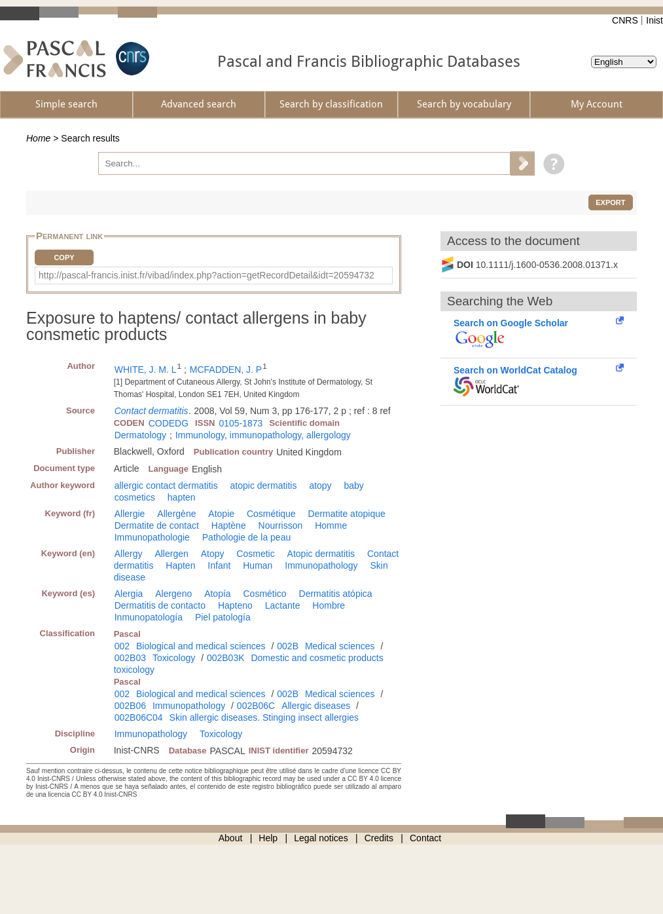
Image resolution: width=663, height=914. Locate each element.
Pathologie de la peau (246, 537)
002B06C (256, 705)
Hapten (180, 565)
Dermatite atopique (346, 513)
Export (610, 202)
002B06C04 (139, 717)
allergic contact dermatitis (166, 485)
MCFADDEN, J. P (226, 369)
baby (354, 485)
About (231, 838)
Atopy (212, 553)
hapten (182, 497)
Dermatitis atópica (335, 593)
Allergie (130, 513)
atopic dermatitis (263, 485)
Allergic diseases (315, 705)
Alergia (129, 593)
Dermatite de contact (157, 525)
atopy (320, 485)
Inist (654, 20)
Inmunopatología (149, 617)
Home (38, 138)
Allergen (171, 553)
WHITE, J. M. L (146, 369)
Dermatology (140, 435)
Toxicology (173, 658)
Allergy (129, 553)
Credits (379, 838)
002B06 (130, 705)
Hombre (328, 605)
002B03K (226, 658)
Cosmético (265, 593)
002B (287, 646)
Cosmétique (271, 513)
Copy (64, 257)
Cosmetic (255, 553)
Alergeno (173, 593)
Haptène (228, 525)
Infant (218, 565)
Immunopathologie (152, 537)
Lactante (282, 605)
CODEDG (168, 423)
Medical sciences (340, 646)
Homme (331, 525)
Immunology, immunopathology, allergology (263, 435)
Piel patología (223, 617)
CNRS (625, 20)
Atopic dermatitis (321, 553)
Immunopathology (321, 565)
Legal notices (321, 838)
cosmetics (135, 497)
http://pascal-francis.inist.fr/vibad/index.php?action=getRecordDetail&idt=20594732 (206, 275)
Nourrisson (281, 525)
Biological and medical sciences (201, 646)
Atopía (217, 593)
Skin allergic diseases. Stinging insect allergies (264, 717)
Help (268, 838)
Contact (425, 838)
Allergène (176, 513)
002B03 (130, 658)
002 (122, 646)
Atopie (221, 513)
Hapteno (235, 605)
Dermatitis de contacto (160, 605)
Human (257, 565)
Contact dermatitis (151, 411)
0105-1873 (240, 423)
